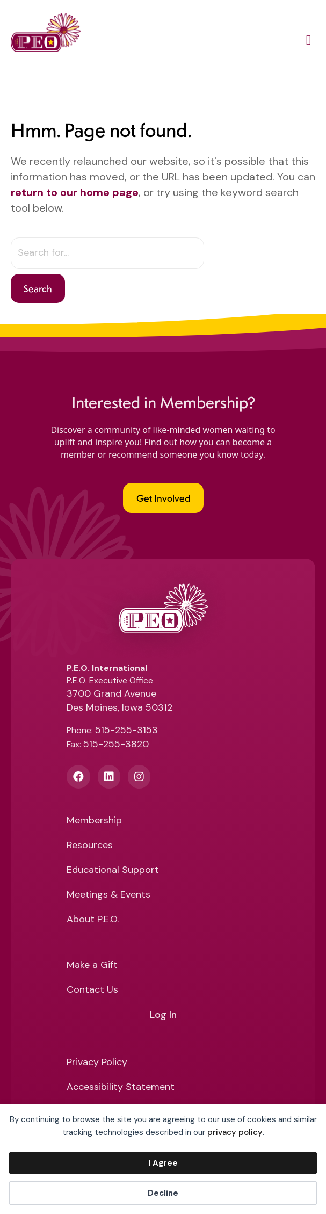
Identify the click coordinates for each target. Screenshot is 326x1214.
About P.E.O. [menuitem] (93, 920)
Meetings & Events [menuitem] (108, 895)
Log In (163, 1015)
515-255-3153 (126, 730)
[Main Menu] (308, 42)
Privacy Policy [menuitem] (97, 1062)
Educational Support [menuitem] (113, 870)
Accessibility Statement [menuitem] (121, 1087)
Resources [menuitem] (90, 845)
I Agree (163, 1163)
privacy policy (235, 1132)
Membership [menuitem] (94, 821)
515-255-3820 (116, 744)
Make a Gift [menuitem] (92, 965)
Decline (163, 1193)
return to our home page (75, 192)
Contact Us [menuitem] (92, 990)
